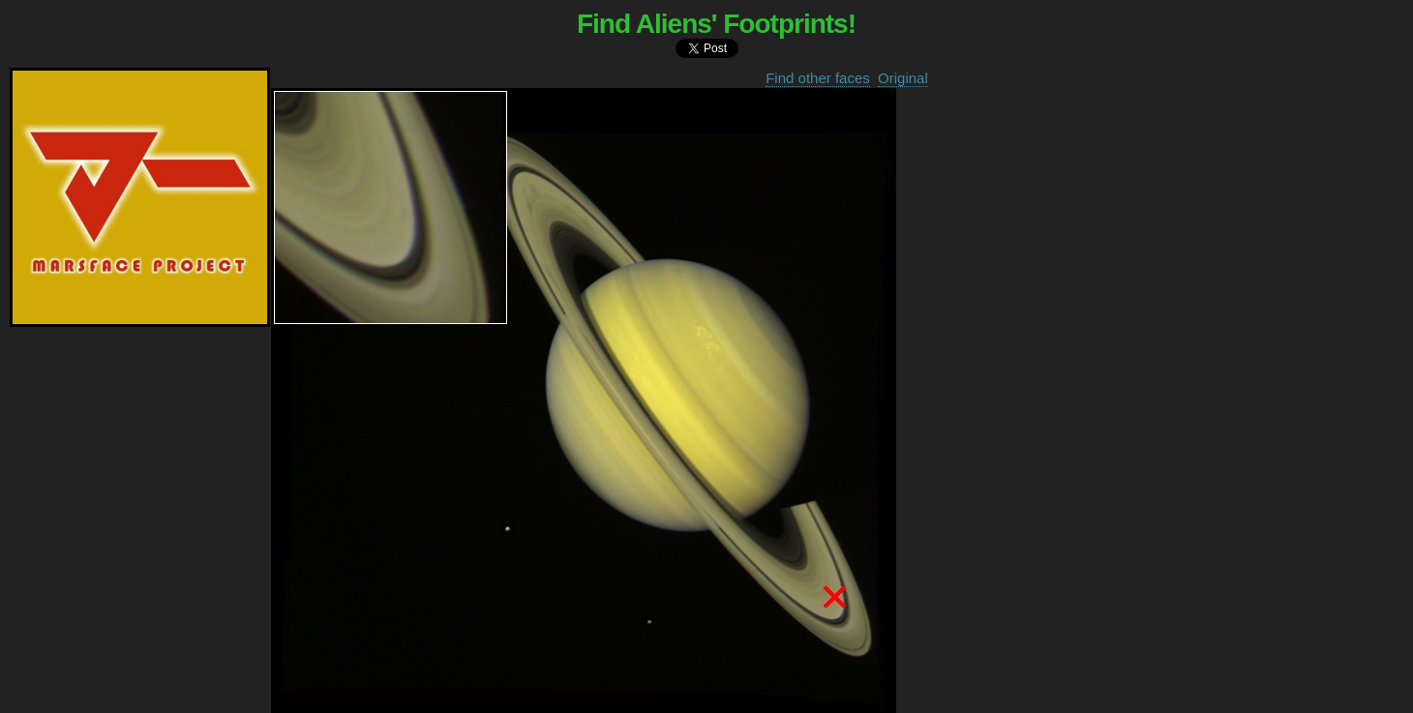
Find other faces (818, 78)
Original (903, 78)
